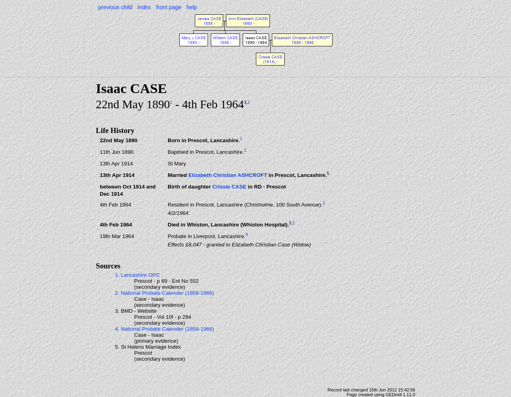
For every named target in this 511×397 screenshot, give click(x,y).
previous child (115, 7)
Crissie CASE (229, 187)
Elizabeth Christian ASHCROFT (227, 175)
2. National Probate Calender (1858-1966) (164, 293)
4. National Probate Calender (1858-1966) (164, 329)
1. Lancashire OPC (137, 275)
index (144, 7)
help (191, 7)
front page (168, 7)
